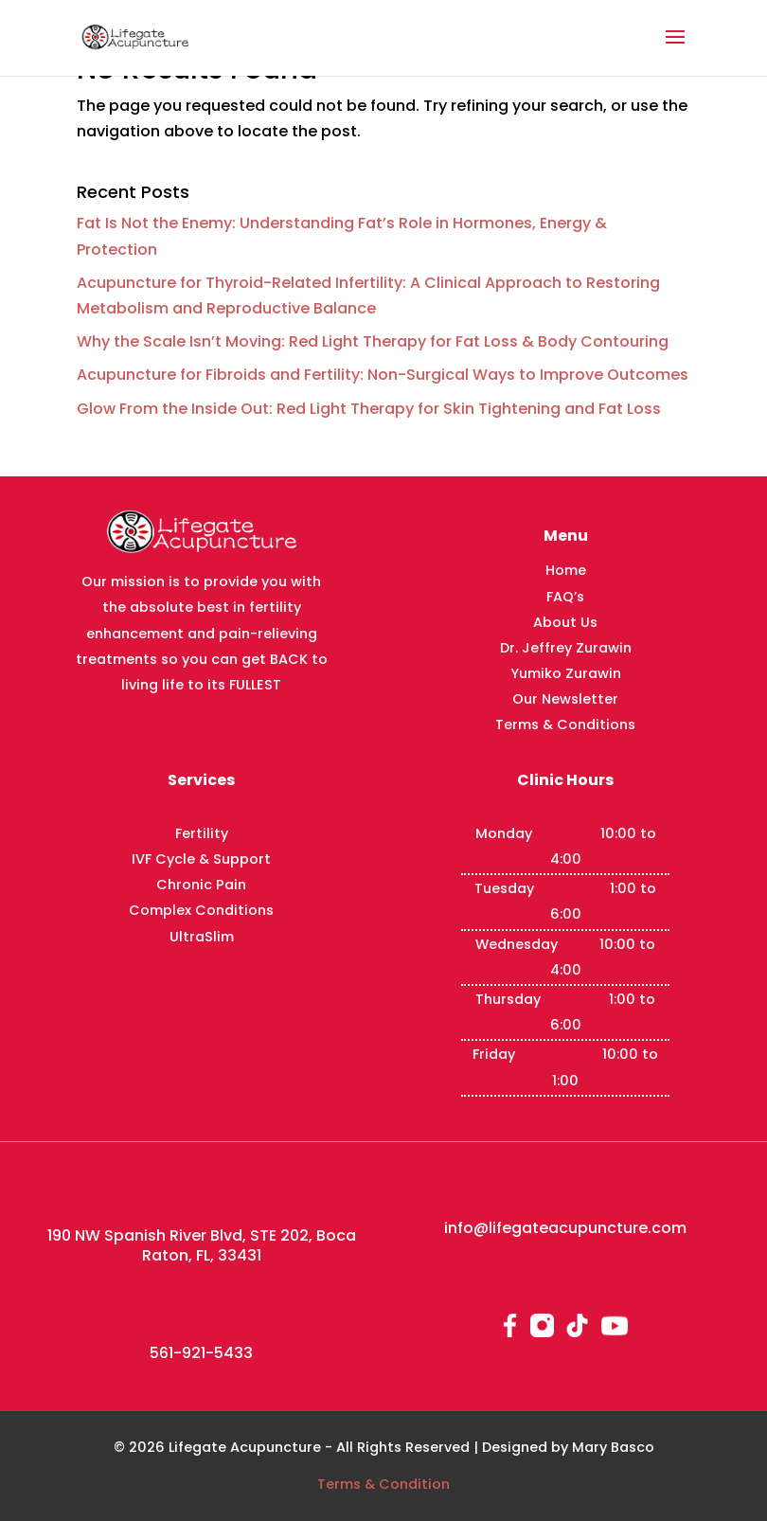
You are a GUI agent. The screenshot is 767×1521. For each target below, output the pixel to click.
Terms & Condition (383, 1484)
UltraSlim (201, 936)
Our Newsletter (565, 698)
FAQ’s (565, 596)
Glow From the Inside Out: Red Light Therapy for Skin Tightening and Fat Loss (369, 409)
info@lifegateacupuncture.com (565, 1228)
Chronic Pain (201, 884)
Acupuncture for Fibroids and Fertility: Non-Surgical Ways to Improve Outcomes (382, 374)
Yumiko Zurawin (565, 673)
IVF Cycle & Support (201, 859)
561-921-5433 (201, 1353)
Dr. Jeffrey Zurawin (566, 647)
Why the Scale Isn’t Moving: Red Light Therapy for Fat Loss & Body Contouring (373, 341)
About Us (565, 622)
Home (565, 570)
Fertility (201, 833)
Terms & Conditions (565, 724)
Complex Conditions (201, 910)
